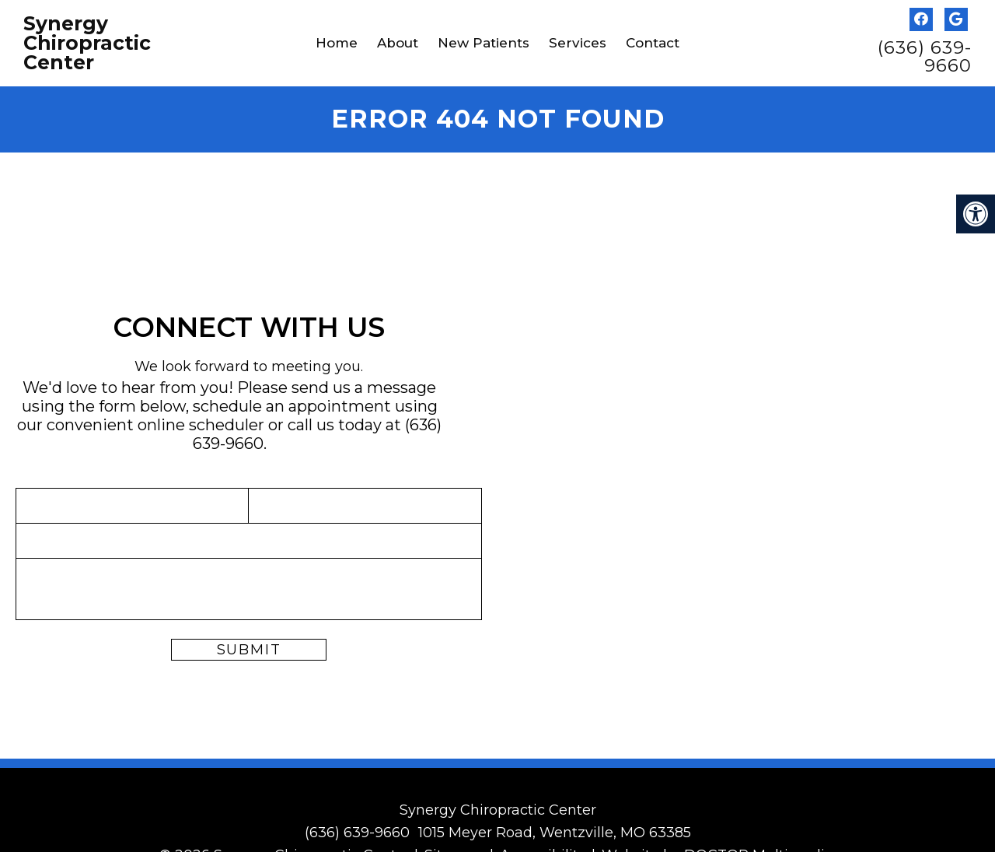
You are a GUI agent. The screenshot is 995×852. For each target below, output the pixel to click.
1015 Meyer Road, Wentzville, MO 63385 (554, 832)
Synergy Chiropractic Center (87, 43)
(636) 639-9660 (925, 57)
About (397, 43)
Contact (652, 43)
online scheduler (201, 424)
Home (337, 43)
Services (577, 43)
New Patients (483, 43)
